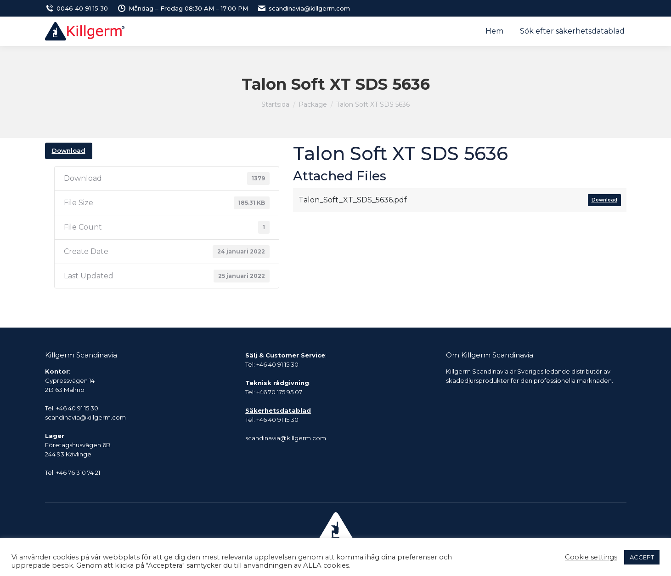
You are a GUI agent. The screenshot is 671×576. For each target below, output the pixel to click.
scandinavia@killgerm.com (303, 8)
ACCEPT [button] (642, 557)
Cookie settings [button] (591, 557)
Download (68, 150)
